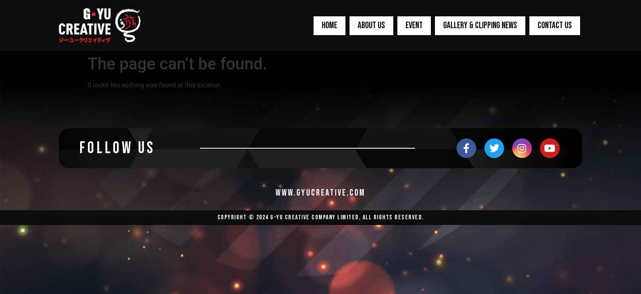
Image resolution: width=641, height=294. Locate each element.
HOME (329, 25)
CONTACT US (555, 25)
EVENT (414, 25)
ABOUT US (371, 25)
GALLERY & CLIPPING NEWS (480, 25)
